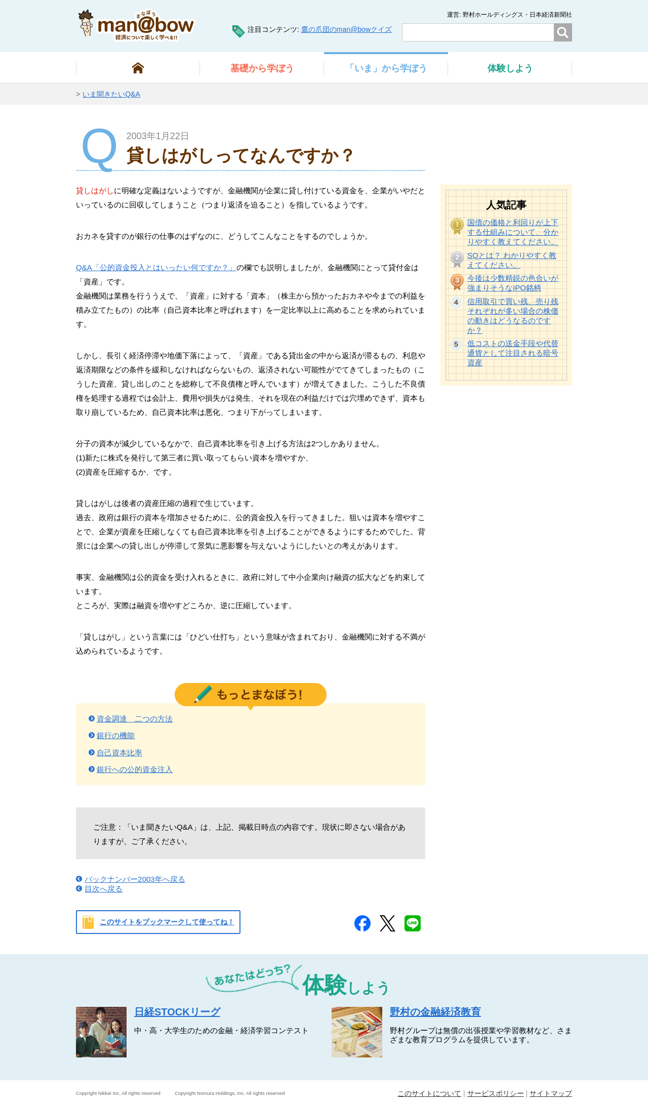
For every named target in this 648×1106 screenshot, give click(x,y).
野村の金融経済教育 (435, 1011)
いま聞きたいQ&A (111, 94)
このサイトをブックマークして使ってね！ (167, 922)
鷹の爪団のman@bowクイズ (346, 29)
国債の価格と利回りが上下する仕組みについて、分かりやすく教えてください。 (512, 232)
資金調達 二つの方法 (135, 718)
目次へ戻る (104, 888)
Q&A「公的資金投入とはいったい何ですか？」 (156, 267)
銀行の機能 (116, 735)
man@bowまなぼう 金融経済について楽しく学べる (137, 25)
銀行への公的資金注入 (135, 769)
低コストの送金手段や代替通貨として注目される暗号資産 (512, 353)
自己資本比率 (119, 752)
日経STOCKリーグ (177, 1011)
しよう (510, 68)
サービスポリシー (495, 1093)
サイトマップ (551, 1093)
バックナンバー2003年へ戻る (135, 879)
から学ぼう (262, 68)
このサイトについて (429, 1093)
